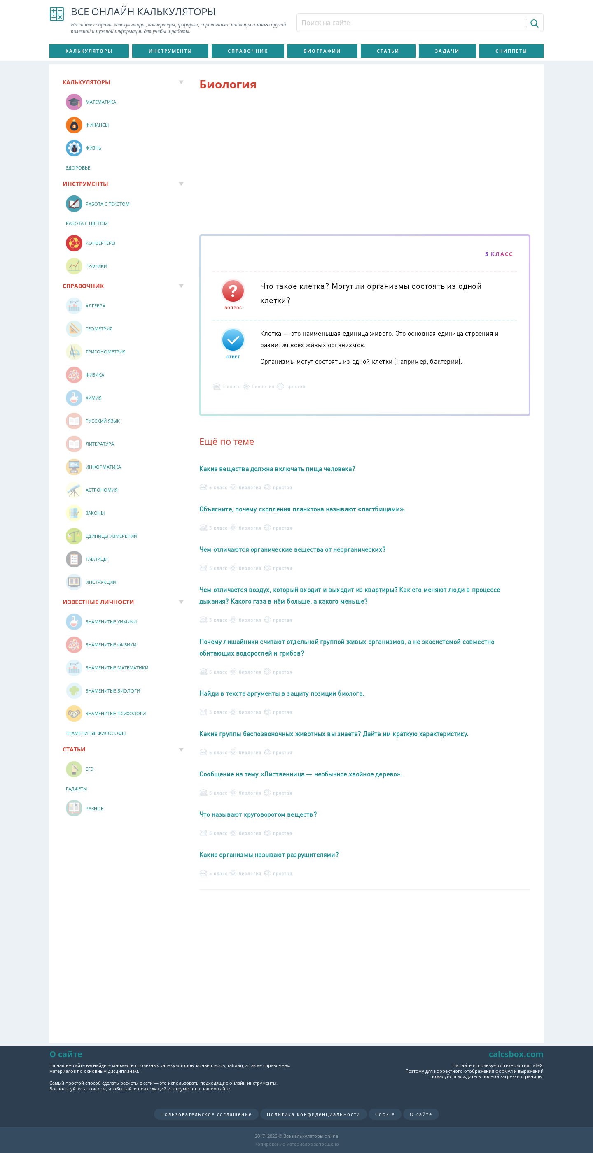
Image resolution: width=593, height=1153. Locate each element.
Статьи (388, 51)
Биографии (322, 51)
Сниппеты (511, 51)
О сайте (421, 1114)
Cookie (385, 1114)
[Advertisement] (364, 164)
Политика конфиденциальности (313, 1114)
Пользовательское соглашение (206, 1114)
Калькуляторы (89, 51)
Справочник (248, 51)
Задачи (447, 51)
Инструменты (170, 51)
